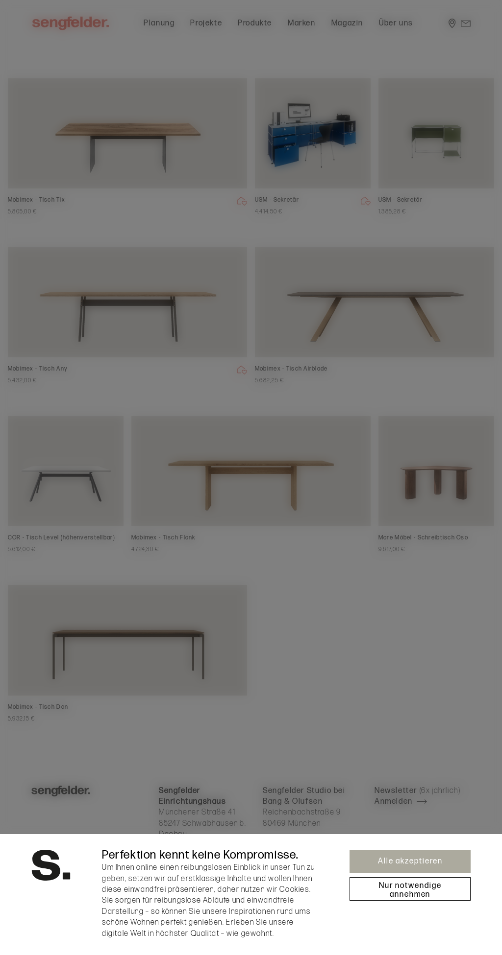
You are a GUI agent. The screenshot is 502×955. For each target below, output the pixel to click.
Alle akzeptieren (410, 861)
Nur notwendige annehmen (410, 890)
